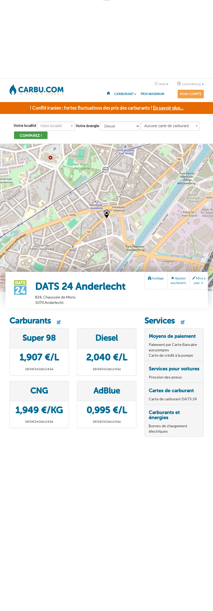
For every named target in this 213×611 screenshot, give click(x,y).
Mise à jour (198, 280)
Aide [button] (161, 84)
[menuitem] (108, 93)
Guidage (156, 278)
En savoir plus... (168, 108)
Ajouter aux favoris (178, 280)
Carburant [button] (125, 94)
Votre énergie (87, 125)
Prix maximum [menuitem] (152, 94)
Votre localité (24, 125)
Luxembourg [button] (190, 84)
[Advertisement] (106, 39)
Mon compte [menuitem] (191, 94)
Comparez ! (31, 135)
